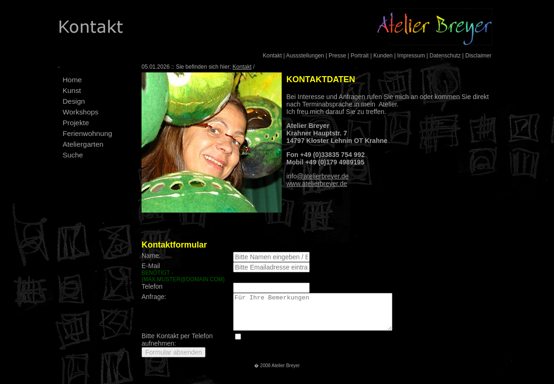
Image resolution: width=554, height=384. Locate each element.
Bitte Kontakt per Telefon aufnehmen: (177, 346)
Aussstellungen (305, 55)
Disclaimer (478, 55)
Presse (337, 55)
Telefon (152, 286)
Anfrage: (154, 296)
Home (72, 80)
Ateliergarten (83, 144)
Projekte (76, 123)
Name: (151, 255)
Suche (73, 155)
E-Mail (184, 272)
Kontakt (272, 55)
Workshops (81, 112)
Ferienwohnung (87, 133)
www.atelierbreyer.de (316, 183)
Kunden (382, 55)
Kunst (72, 90)
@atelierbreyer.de (323, 176)
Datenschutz (445, 55)
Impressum (411, 55)
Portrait (360, 55)
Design (74, 101)
